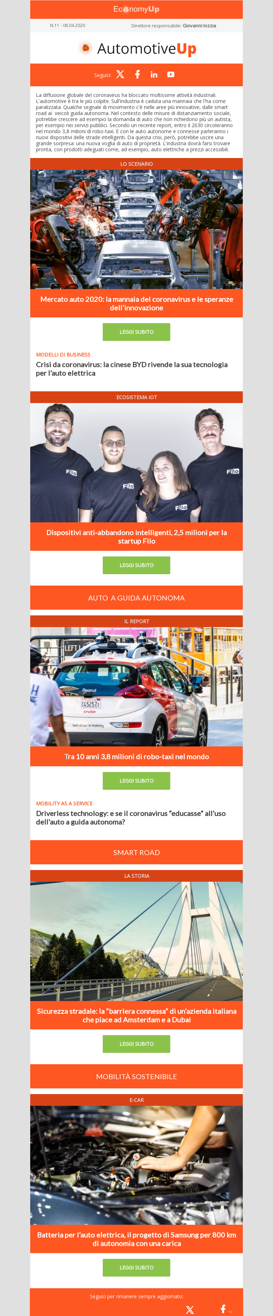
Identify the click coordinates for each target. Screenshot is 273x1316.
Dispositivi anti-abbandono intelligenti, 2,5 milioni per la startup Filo (136, 536)
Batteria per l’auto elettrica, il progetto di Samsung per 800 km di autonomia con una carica (136, 1238)
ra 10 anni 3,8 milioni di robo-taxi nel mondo (138, 756)
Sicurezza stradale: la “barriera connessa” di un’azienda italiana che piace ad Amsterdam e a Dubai (136, 1015)
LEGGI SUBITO (136, 331)
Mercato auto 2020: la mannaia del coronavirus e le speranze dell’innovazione (136, 303)
